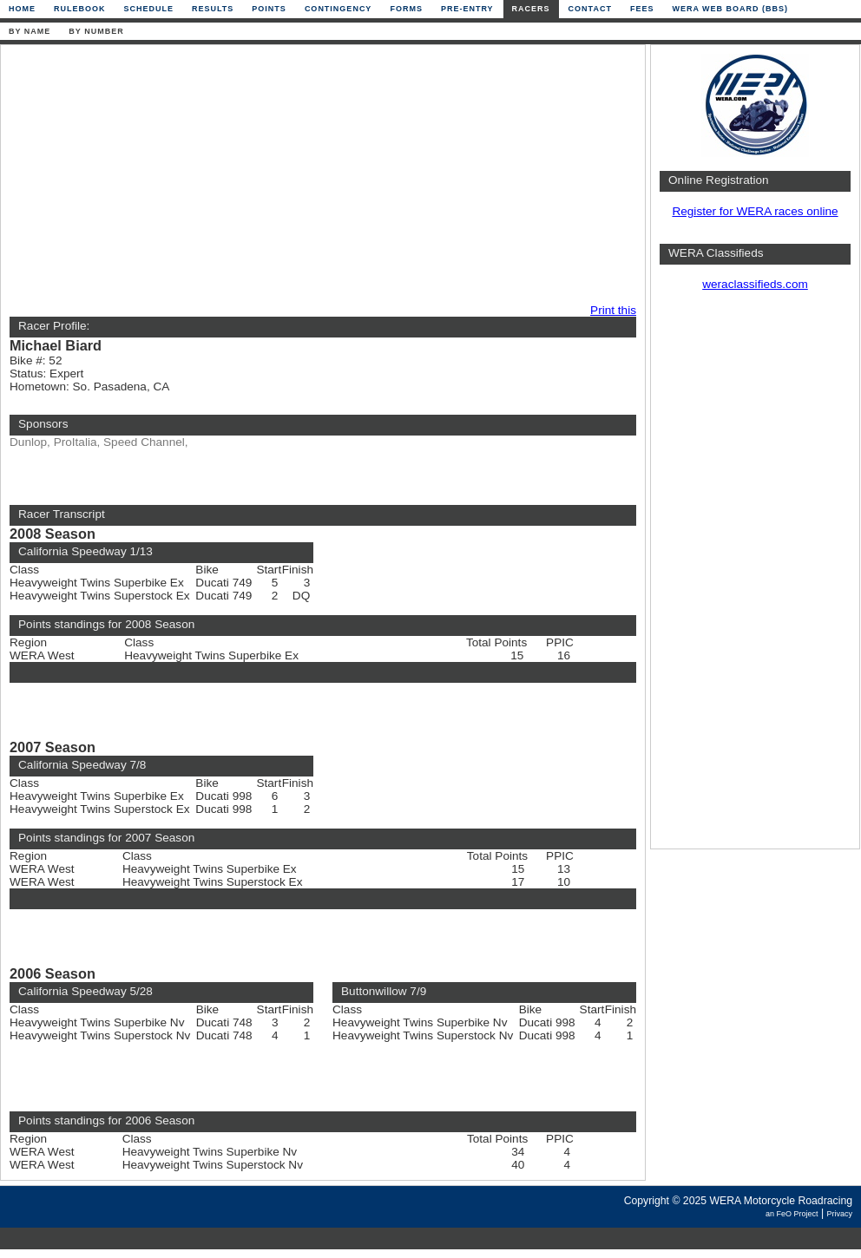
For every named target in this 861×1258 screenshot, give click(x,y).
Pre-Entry (467, 8)
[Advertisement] (242, 175)
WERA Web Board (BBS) (730, 8)
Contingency (338, 8)
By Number (96, 31)
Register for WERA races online (755, 211)
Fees (642, 8)
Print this (613, 310)
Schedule (149, 8)
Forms (406, 8)
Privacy (839, 1213)
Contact (590, 8)
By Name (29, 31)
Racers (531, 8)
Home (22, 8)
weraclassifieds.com (755, 284)
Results (212, 8)
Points (269, 8)
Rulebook (80, 8)
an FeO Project (792, 1213)
